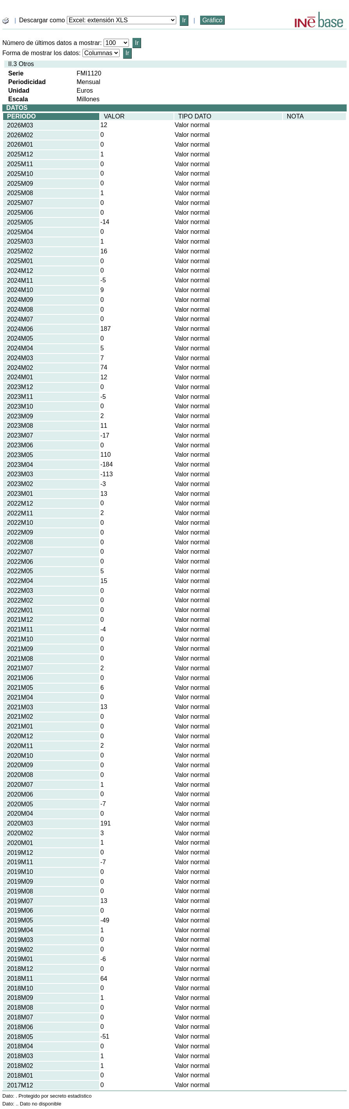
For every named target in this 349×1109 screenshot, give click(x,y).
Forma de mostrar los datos (40, 53)
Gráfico (212, 20)
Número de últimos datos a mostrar (51, 42)
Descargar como (42, 20)
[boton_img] (5, 21)
